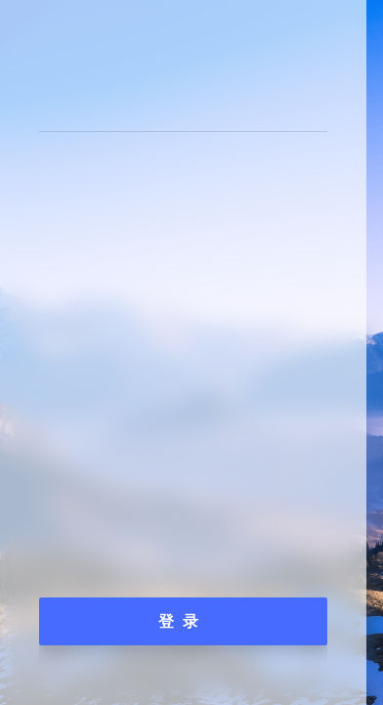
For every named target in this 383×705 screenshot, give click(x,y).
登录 (183, 621)
